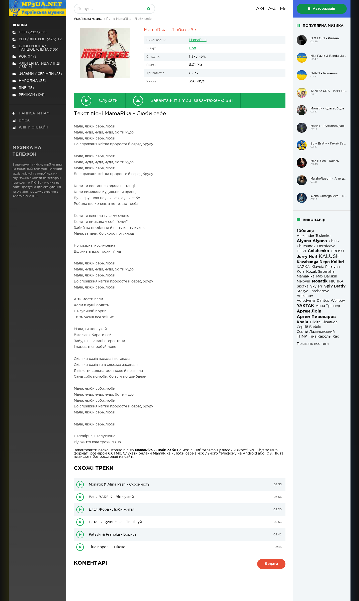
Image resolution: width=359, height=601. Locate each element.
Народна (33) (29, 81)
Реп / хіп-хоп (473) (37, 39)
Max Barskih (326, 276)
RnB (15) (23, 88)
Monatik (319, 281)
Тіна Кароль (320, 336)
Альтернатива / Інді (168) (36, 65)
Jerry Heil (307, 257)
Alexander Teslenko (313, 235)
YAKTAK (305, 306)
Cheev (334, 241)
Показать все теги (313, 343)
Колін (302, 322)
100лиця (305, 231)
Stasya (302, 291)
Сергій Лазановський (316, 331)
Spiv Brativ (334, 286)
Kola (300, 271)
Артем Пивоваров (316, 317)
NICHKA (336, 281)
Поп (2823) (30, 32)
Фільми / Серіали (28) (37, 74)
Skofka (302, 286)
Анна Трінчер (328, 306)
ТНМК (302, 336)
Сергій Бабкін (309, 327)
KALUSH (329, 256)
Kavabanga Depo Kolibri (320, 262)
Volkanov (305, 295)
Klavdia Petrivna (325, 266)
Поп (192, 48)
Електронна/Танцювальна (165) (36, 48)
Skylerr (316, 286)
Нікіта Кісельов (323, 322)
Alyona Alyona (312, 241)
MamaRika (198, 40)
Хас (335, 336)
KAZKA (303, 266)
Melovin (303, 281)
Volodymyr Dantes (313, 300)
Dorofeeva (326, 246)
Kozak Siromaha (320, 271)
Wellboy (338, 300)
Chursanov (306, 246)
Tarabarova (319, 291)
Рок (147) (24, 56)
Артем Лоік (309, 311)
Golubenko (318, 251)
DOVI (301, 251)
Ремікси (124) (29, 95)
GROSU (337, 251)
